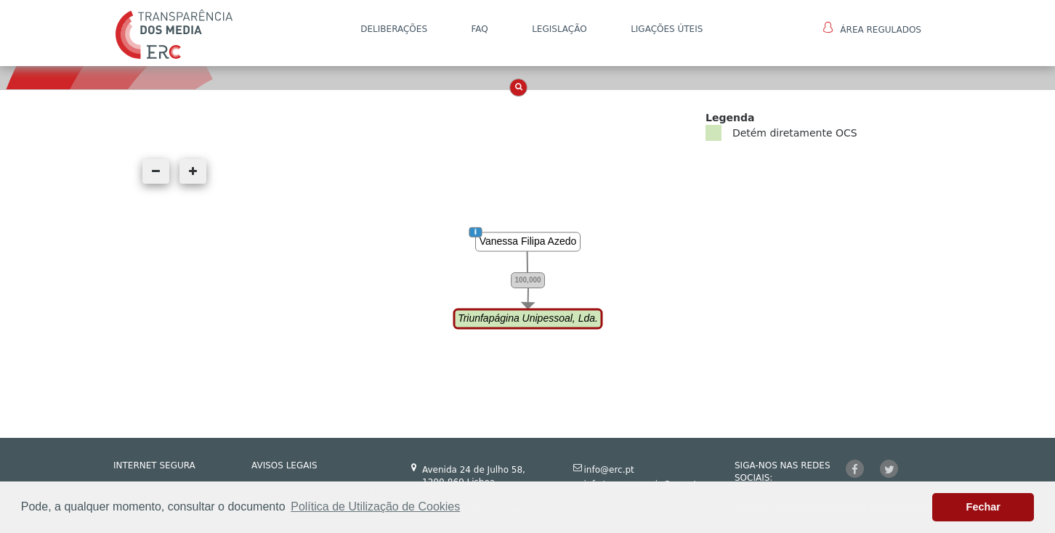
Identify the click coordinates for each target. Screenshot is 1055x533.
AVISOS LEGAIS (284, 465)
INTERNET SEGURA (154, 465)
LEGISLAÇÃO (559, 29)
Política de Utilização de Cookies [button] (375, 506)
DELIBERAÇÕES (393, 29)
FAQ (479, 29)
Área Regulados (872, 28)
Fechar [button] (983, 507)
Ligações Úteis (667, 29)
